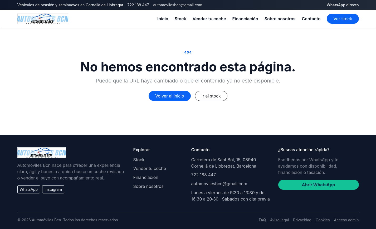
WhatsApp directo (342, 5)
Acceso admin (346, 220)
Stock (180, 18)
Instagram (53, 189)
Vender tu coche (209, 18)
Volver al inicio (169, 96)
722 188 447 (138, 5)
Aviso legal (279, 220)
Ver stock (342, 18)
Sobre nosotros (280, 18)
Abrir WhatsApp (318, 184)
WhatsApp (29, 189)
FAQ (262, 220)
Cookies (323, 220)
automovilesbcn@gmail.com (177, 5)
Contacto (311, 18)
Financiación (245, 18)
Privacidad (302, 220)
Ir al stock (211, 96)
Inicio (162, 18)
